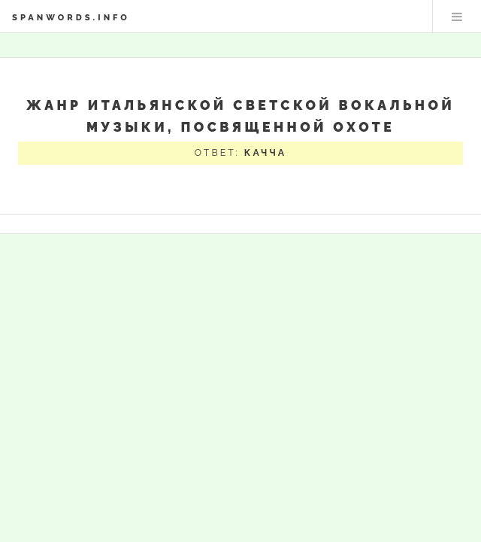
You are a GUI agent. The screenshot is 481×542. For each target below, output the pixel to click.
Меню (457, 16)
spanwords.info (71, 17)
